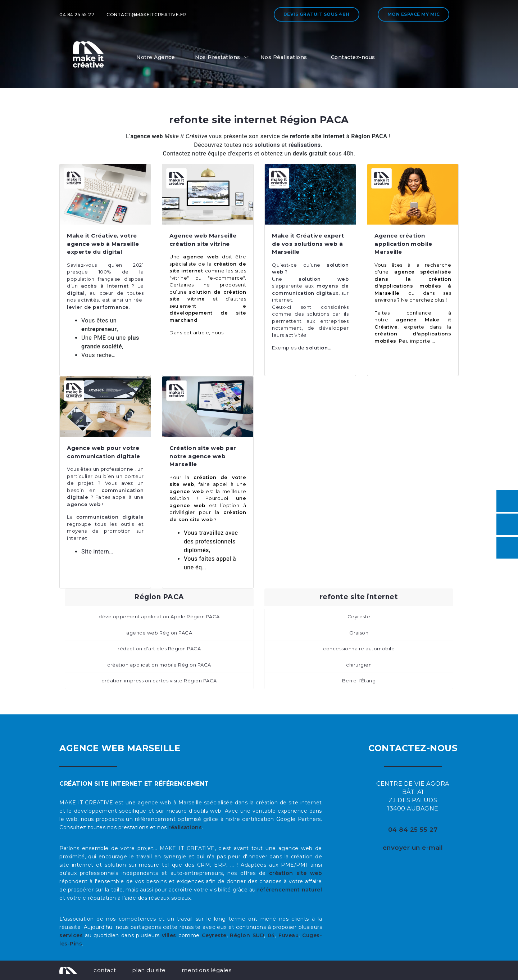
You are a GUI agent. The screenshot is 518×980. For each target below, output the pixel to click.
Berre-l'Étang (359, 680)
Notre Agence (155, 57)
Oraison (359, 633)
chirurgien (359, 665)
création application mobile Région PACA (159, 665)
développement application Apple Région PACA (159, 616)
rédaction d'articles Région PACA (159, 648)
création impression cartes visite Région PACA (159, 680)
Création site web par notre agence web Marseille (202, 456)
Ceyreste (359, 616)
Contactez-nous (353, 57)
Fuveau (288, 935)
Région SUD (247, 935)
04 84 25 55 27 (76, 14)
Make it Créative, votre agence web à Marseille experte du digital (103, 243)
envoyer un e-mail (413, 847)
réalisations (185, 827)
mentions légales (206, 970)
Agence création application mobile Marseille (403, 243)
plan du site (149, 970)
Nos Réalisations (283, 57)
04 (271, 935)
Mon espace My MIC (413, 14)
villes (169, 935)
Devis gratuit (316, 14)
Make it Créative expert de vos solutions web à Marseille (308, 243)
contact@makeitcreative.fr (146, 14)
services (71, 935)
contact (105, 970)
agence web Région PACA (159, 633)
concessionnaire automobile (359, 648)
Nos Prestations (217, 57)
